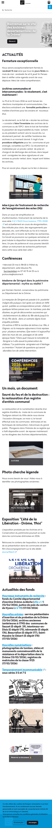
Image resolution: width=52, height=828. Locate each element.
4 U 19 (17, 608)
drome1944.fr (9, 552)
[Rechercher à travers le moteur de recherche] (25, 10)
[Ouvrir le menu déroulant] (3, 2)
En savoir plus (18, 822)
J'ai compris (32, 822)
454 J (38, 602)
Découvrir (12, 41)
